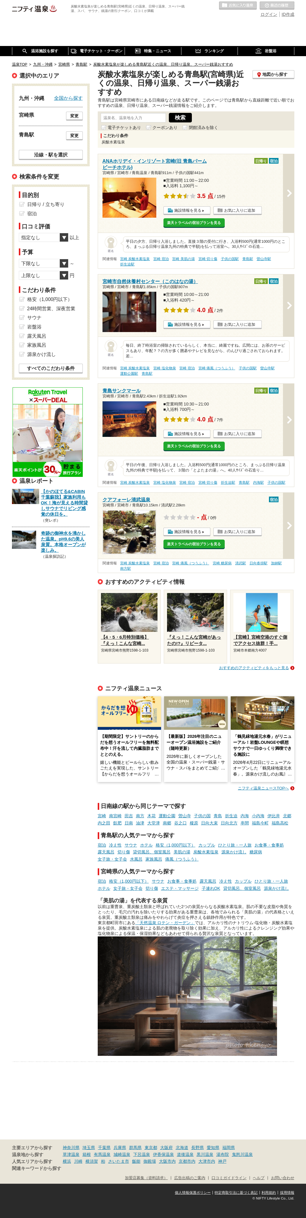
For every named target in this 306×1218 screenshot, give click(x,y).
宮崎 (102, 815)
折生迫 (231, 815)
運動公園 (167, 815)
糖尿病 (256, 852)
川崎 (78, 1161)
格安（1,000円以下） (175, 845)
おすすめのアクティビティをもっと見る (254, 668)
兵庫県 (120, 1147)
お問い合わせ (282, 1178)
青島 (218, 815)
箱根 (86, 1154)
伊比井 (273, 815)
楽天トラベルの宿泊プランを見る (194, 223)
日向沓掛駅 (258, 563)
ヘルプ (258, 1178)
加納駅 (276, 563)
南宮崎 (115, 815)
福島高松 (280, 823)
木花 (151, 815)
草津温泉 (71, 1154)
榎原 (194, 823)
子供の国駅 (230, 259)
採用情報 (287, 1193)
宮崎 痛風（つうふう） (216, 368)
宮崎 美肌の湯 (183, 259)
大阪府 (166, 1147)
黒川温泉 (205, 1154)
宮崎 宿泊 (161, 259)
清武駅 (240, 563)
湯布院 (222, 1154)
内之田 (104, 823)
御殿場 (149, 1161)
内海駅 (258, 482)
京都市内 (187, 1161)
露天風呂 (106, 852)
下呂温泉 (141, 1154)
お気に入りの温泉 (238, 5)
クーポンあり (165, 127)
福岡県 (228, 1147)
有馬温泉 (102, 1154)
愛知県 (213, 1147)
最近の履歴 (277, 5)
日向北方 (229, 823)
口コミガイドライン (229, 1178)
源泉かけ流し (234, 852)
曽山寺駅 (264, 259)
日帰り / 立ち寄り (46, 204)
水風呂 (136, 859)
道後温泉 (185, 1154)
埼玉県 (88, 1147)
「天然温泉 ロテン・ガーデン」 (165, 922)
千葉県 (104, 1147)
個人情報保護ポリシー (193, 1193)
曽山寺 (184, 815)
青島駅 (247, 259)
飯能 (136, 1161)
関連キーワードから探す (36, 1168)
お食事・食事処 (269, 845)
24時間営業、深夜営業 (51, 308)
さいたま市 (118, 1161)
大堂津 (153, 823)
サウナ (131, 845)
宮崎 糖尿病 (222, 563)
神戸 (222, 1161)
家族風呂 (154, 859)
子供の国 (202, 815)
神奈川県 (71, 1147)
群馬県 (135, 1147)
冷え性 (115, 845)
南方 (140, 815)
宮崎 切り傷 (207, 259)
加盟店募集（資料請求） (146, 1178)
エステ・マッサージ (180, 888)
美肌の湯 (182, 852)
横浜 (67, 1161)
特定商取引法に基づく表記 (236, 1193)
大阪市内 (167, 1161)
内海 (245, 815)
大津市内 (206, 1161)
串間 (245, 823)
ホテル (146, 845)
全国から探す (68, 98)
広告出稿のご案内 (189, 1178)
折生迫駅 (127, 264)
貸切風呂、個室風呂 (152, 852)
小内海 (258, 815)
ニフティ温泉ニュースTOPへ (263, 788)
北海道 (182, 1147)
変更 (74, 115)
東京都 (151, 1147)
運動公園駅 (129, 373)
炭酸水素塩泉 (205, 852)
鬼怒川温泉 (242, 1154)
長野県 (197, 1147)
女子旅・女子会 (112, 859)
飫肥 (117, 823)
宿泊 (102, 845)
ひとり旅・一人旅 (235, 845)
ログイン (269, 14)
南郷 (167, 823)
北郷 (287, 815)
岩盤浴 (34, 326)
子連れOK (211, 888)
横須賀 (91, 1161)
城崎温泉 (122, 1154)
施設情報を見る (187, 210)
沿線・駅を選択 (51, 154)
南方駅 (125, 568)
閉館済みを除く (203, 127)
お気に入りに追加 (239, 210)
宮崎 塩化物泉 (164, 368)
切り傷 (123, 852)
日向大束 (209, 823)
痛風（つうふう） (182, 859)
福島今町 (260, 823)
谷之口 (180, 823)
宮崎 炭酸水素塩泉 (135, 259)
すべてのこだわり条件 (51, 368)
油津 (140, 823)
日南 (129, 823)
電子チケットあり (124, 127)
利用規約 (268, 1193)
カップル (206, 845)
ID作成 (288, 14)
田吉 (129, 815)
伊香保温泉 (163, 1154)
